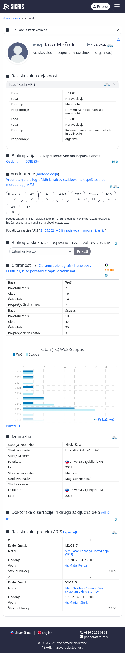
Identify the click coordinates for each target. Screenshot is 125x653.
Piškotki (47, 647)
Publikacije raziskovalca (26, 30)
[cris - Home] (13, 6)
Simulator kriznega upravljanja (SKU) (87, 552)
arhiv (101, 230)
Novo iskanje (11, 18)
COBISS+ (32, 161)
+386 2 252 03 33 (94, 632)
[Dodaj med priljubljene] (118, 39)
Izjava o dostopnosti (69, 647)
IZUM (44, 643)
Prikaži (13, 426)
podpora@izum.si (94, 637)
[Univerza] (41, 251)
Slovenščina (20, 633)
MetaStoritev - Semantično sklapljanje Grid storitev (84, 589)
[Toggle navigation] (117, 6)
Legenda (70, 532)
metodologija (47, 174)
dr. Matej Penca (76, 565)
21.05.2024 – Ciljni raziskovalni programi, (68, 230)
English (45, 633)
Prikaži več (104, 419)
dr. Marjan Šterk (77, 602)
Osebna (12, 161)
